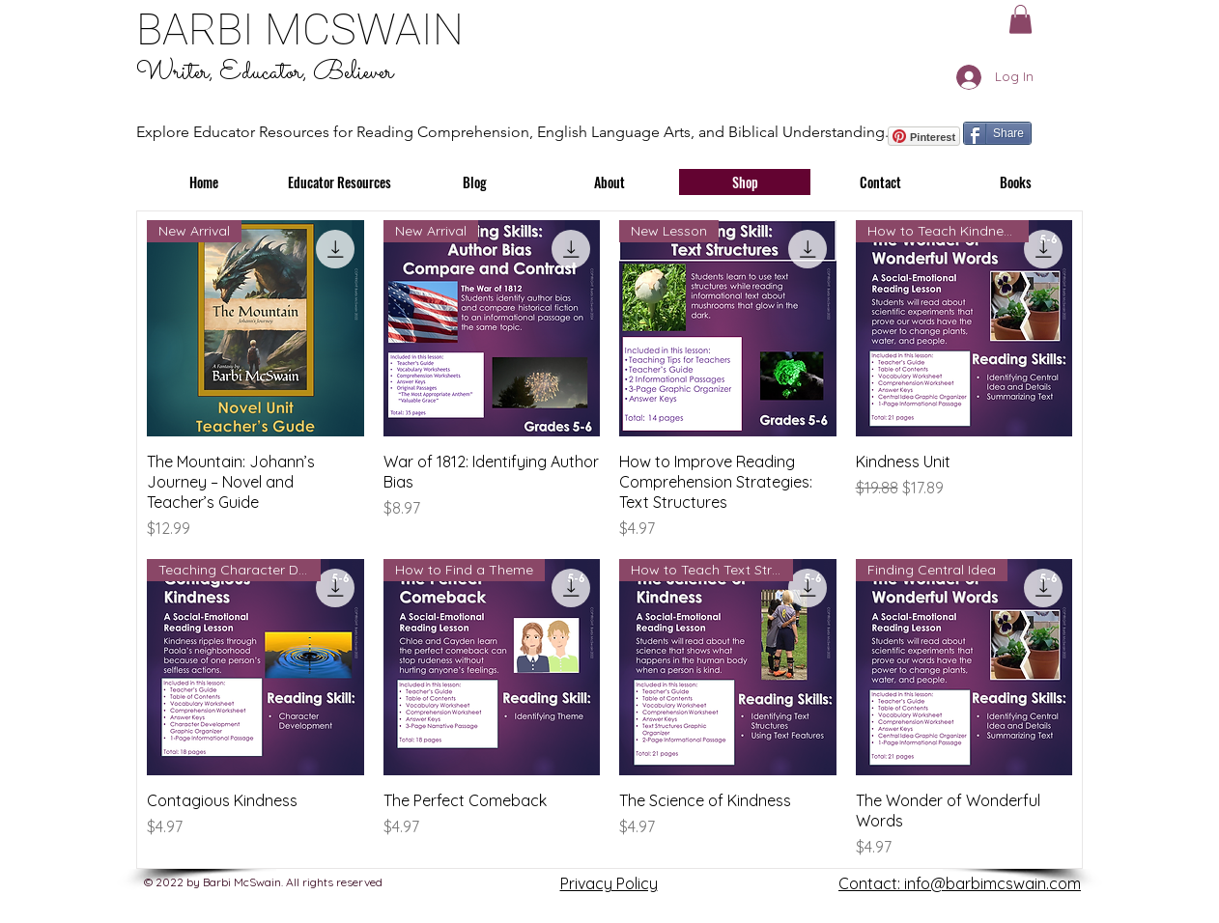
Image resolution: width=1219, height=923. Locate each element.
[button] (1020, 19)
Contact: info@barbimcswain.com (959, 883)
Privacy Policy (609, 883)
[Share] (997, 133)
